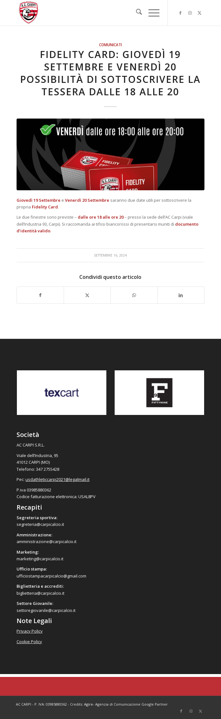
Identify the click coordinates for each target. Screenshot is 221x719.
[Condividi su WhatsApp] (134, 295)
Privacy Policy (30, 631)
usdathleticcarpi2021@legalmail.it (57, 479)
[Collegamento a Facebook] (180, 13)
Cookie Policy (29, 641)
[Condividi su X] (87, 295)
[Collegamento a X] (199, 13)
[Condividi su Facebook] (40, 295)
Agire (88, 704)
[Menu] (151, 12)
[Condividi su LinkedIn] (181, 295)
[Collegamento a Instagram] (190, 13)
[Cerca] (136, 12)
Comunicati (110, 44)
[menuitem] (136, 12)
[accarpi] (92, 12)
